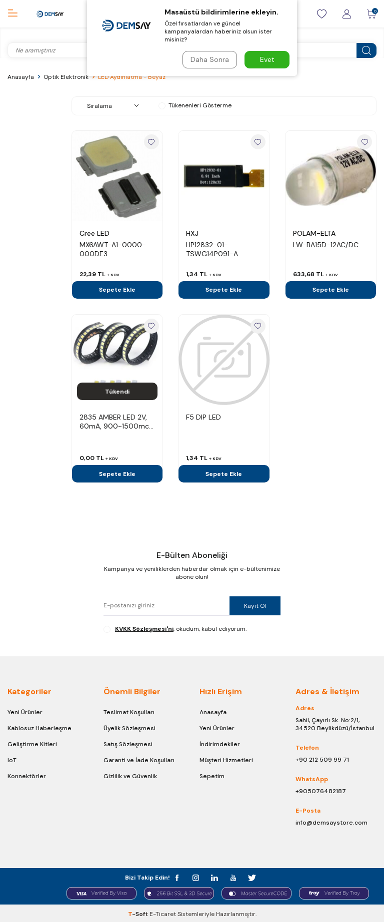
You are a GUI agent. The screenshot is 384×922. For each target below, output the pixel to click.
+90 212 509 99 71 (322, 760)
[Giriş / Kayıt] (347, 13)
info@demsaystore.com (332, 823)
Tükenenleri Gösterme (195, 105)
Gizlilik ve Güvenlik (130, 776)
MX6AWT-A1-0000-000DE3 (113, 249)
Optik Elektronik (66, 77)
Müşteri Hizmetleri (226, 760)
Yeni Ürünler (25, 712)
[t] (250, 877)
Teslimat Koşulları (129, 712)
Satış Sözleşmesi (128, 744)
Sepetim (212, 776)
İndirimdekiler (220, 744)
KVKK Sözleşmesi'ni (144, 629)
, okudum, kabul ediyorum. (175, 629)
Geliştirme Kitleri (32, 744)
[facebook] (180, 877)
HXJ (192, 233)
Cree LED (95, 233)
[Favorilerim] (321, 13)
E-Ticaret (163, 913)
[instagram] (197, 877)
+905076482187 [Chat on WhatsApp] (321, 791)
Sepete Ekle (117, 290)
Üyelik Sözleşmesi (130, 728)
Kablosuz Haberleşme (40, 728)
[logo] (49, 14)
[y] (232, 877)
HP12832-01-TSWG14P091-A (212, 249)
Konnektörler (27, 776)
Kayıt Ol (254, 606)
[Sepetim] (371, 13)
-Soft (139, 913)
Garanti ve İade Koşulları (139, 760)
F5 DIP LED (203, 417)
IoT (12, 760)
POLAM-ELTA (314, 233)
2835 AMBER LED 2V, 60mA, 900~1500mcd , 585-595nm (117, 422)
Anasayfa (21, 77)
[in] (214, 877)
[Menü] (13, 13)
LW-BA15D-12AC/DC (325, 244)
